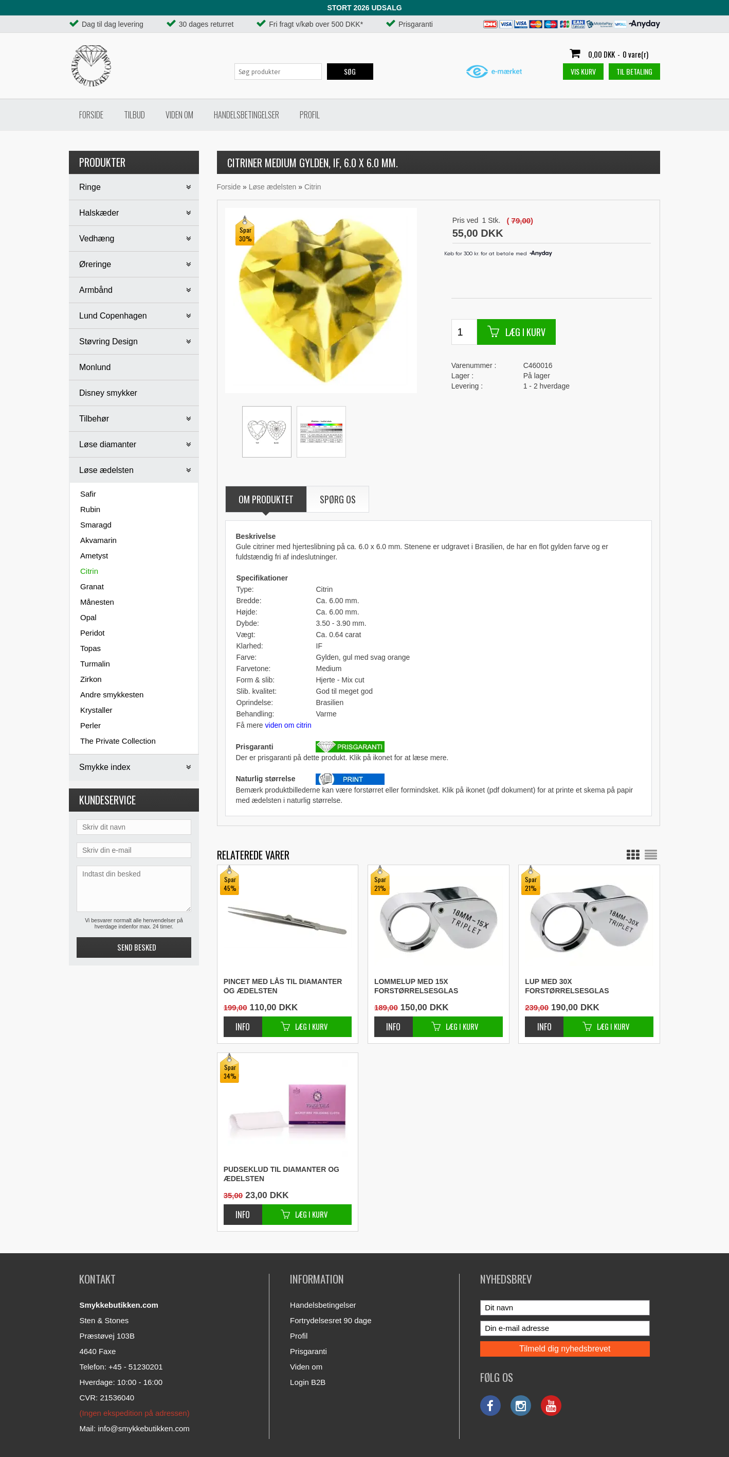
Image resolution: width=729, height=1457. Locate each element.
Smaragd (96, 524)
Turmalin (95, 663)
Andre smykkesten (111, 694)
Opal (88, 617)
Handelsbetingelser (246, 115)
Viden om (179, 115)
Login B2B (307, 1382)
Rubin (90, 509)
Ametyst (94, 555)
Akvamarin (98, 540)
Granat (92, 586)
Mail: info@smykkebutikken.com (134, 1428)
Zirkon (91, 679)
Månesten (97, 602)
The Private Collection (118, 740)
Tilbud (134, 115)
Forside (91, 115)
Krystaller (96, 710)
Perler (90, 725)
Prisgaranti (308, 1351)
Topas (90, 648)
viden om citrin (288, 725)
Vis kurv (583, 71)
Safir (88, 493)
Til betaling (634, 71)
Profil (310, 115)
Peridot (92, 632)
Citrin (89, 571)
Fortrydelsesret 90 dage (330, 1320)
